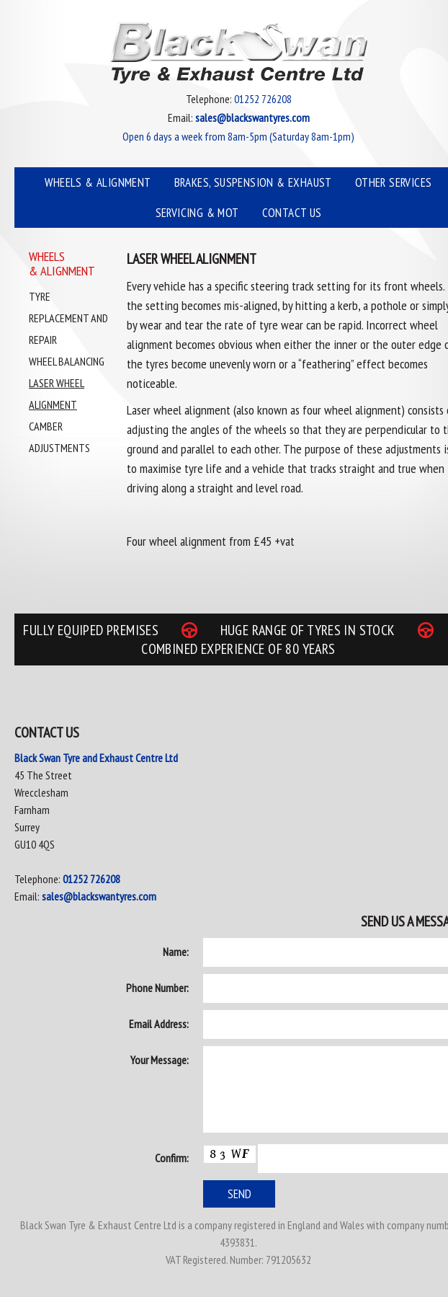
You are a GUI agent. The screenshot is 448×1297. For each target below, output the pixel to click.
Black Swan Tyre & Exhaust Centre (238, 53)
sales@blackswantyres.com (99, 896)
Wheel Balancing (66, 361)
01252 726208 (91, 879)
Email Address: (159, 1024)
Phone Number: (157, 988)
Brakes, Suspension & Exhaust (253, 182)
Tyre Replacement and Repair (68, 318)
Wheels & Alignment (98, 182)
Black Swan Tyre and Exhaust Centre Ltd (96, 758)
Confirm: (172, 1158)
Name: (176, 951)
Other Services (393, 182)
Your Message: (159, 1060)
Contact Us (292, 213)
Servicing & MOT (197, 213)
